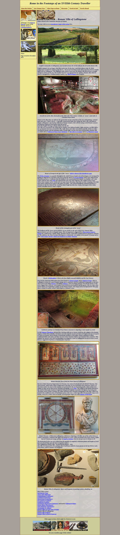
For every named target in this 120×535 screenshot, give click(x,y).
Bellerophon (52, 278)
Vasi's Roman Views (39, 8)
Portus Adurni (41, 505)
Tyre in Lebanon (78, 177)
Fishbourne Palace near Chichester (57, 132)
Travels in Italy (73, 8)
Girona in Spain (73, 280)
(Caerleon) (44, 500)
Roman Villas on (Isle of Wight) (48, 509)
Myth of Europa (44, 176)
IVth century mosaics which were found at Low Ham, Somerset (59, 236)
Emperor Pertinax (68, 439)
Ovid (53, 180)
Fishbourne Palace (71, 503)
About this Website (26, 8)
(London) (43, 502)
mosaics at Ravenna (85, 394)
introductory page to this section (60, 24)
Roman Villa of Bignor (44, 512)
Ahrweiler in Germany (75, 132)
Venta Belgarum (42, 506)
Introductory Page (43, 493)
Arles (75, 388)
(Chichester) (54, 503)
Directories (64, 8)
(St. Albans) (44, 508)
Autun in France (87, 280)
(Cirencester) (44, 497)
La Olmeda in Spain (92, 132)
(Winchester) (50, 506)
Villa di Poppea (71, 74)
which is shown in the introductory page (81, 173)
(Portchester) (49, 505)
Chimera (65, 283)
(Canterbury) (45, 499)
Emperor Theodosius (47, 332)
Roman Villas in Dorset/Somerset (47, 514)
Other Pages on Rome (53, 8)
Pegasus (53, 283)
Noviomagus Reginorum (44, 503)
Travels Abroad (84, 8)
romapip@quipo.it (26, 27)
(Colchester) (45, 496)
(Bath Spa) (44, 494)
